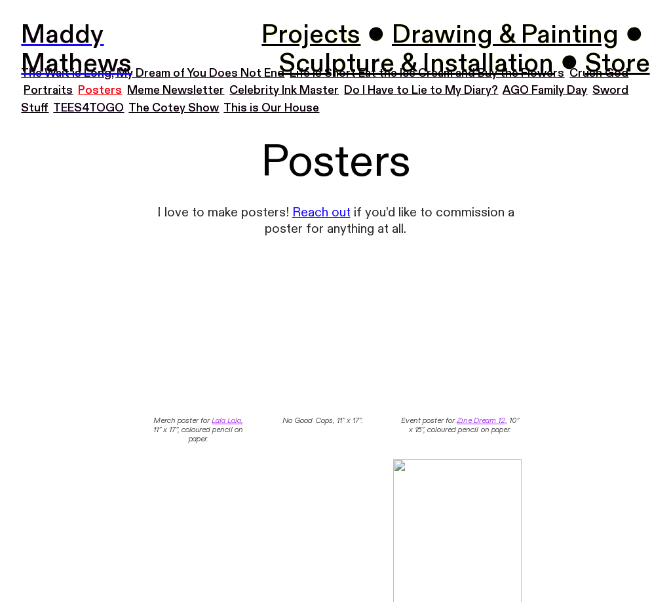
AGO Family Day (545, 90)
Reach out (321, 212)
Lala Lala (226, 420)
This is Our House (271, 107)
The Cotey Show (173, 107)
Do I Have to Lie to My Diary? (421, 90)
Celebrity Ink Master (284, 90)
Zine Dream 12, (482, 420)
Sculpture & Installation (416, 64)
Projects (310, 35)
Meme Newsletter (175, 90)
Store (617, 64)
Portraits (48, 90)
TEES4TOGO (88, 107)
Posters (100, 90)
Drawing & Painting (505, 35)
